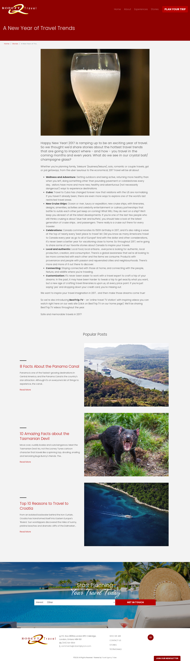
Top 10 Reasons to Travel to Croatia (44, 506)
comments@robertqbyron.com (76, 646)
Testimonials (116, 649)
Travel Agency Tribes (109, 658)
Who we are (115, 636)
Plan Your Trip (175, 9)
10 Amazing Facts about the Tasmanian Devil (44, 436)
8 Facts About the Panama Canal (49, 366)
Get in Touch (135, 602)
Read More (25, 389)
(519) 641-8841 (68, 642)
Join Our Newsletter (167, 658)
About (127, 9)
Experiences (141, 9)
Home (117, 9)
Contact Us (115, 640)
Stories (155, 9)
